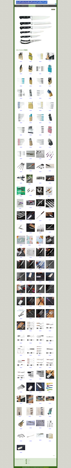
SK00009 (21, 452)
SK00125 (21, 367)
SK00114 (30, 330)
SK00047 (40, 158)
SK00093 (21, 269)
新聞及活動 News (39, 5)
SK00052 (40, 427)
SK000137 (50, 60)
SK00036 (50, 122)
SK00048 (50, 159)
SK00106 (30, 306)
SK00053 (50, 428)
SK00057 (50, 170)
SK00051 (30, 170)
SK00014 (21, 73)
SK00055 (40, 171)
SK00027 (21, 110)
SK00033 (21, 122)
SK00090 (30, 257)
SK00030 (50, 416)
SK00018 (50, 73)
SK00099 (40, 281)
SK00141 (50, 403)
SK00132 (50, 379)
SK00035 (40, 122)
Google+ (28, 463)
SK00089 (21, 257)
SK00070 (40, 207)
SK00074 (40, 220)
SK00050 (30, 427)
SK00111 (40, 318)
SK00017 (40, 73)
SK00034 (30, 122)
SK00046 (30, 158)
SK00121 (21, 355)
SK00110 (30, 318)
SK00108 (50, 306)
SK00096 (50, 269)
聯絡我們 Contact (46, 5)
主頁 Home (18, 5)
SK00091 (40, 257)
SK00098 (30, 281)
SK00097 (21, 281)
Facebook (28, 460)
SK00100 (50, 281)
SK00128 (50, 367)
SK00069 (30, 207)
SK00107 (40, 306)
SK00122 (30, 355)
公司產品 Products (32, 5)
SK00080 (50, 219)
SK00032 (21, 428)
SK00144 (40, 416)
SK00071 (50, 208)
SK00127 (40, 367)
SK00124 (50, 355)
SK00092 (50, 257)
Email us (28, 459)
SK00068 (20, 208)
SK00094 (30, 269)
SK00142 (20, 416)
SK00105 (21, 306)
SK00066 (30, 195)
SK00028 (30, 110)
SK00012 (30, 61)
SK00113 (21, 330)
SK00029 (40, 110)
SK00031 (50, 110)
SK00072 (21, 220)
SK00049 (21, 171)
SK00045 (21, 158)
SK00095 (40, 269)
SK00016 (30, 73)
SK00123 (39, 355)
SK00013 (40, 61)
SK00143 (30, 416)
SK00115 (40, 330)
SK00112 (50, 318)
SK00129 (21, 379)
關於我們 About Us (25, 5)
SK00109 (21, 318)
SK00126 (30, 367)
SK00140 (40, 403)
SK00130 (30, 379)
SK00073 (30, 220)
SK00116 (50, 330)
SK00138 (21, 403)
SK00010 (21, 61)
